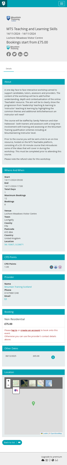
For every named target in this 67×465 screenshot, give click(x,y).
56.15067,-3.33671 (14, 244)
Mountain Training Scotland (18, 286)
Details (9, 68)
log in (14, 330)
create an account (30, 330)
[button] (33, 403)
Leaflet (44, 433)
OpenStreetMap (56, 433)
